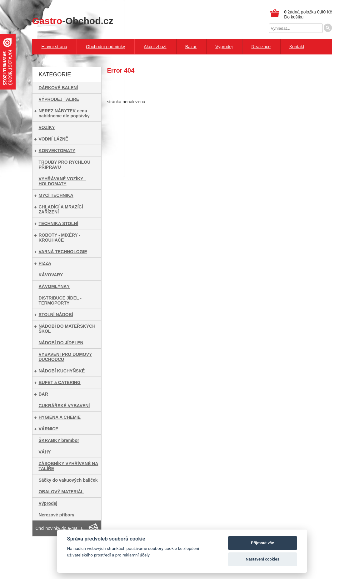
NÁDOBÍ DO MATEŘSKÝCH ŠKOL (67, 329)
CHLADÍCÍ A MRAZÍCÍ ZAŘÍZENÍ (61, 209)
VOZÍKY (47, 127)
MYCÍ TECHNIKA (56, 195)
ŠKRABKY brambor (59, 440)
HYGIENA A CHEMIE (60, 417)
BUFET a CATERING (60, 382)
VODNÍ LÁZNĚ (53, 138)
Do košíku (293, 16)
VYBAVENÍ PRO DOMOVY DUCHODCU (65, 357)
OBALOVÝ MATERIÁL (61, 491)
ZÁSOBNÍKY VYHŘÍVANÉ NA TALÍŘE (68, 466)
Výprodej (223, 46)
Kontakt (296, 46)
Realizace (261, 46)
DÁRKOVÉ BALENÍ (58, 87)
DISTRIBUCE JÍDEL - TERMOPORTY (60, 300)
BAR (43, 394)
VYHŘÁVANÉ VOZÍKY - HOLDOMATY (62, 181)
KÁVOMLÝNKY (54, 286)
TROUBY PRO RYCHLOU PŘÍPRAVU (65, 165)
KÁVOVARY (51, 274)
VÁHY (45, 451)
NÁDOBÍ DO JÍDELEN (61, 342)
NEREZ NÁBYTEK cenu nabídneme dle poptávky (64, 113)
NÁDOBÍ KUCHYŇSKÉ (62, 370)
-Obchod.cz (72, 21)
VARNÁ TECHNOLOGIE (63, 251)
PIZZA (45, 263)
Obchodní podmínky (105, 46)
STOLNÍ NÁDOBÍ (56, 314)
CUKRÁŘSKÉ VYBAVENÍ (64, 405)
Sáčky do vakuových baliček (68, 480)
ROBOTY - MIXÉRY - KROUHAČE (60, 238)
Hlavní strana (54, 46)
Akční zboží (155, 46)
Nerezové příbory (56, 514)
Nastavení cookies (262, 559)
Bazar (191, 46)
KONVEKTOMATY (57, 150)
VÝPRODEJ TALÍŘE (59, 99)
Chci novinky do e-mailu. (59, 528)
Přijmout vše (262, 543)
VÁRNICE (48, 428)
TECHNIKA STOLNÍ (58, 223)
